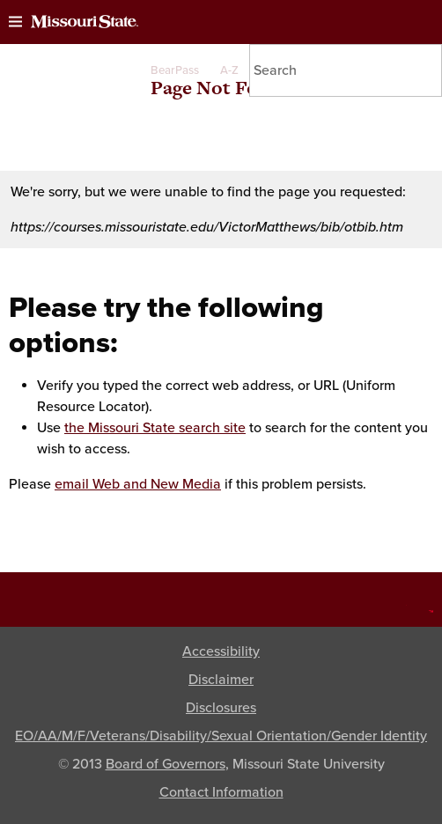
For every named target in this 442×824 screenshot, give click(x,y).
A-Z (229, 70)
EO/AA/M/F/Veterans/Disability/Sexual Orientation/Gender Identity (221, 736)
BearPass (175, 70)
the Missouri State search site (155, 428)
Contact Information (221, 792)
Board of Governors (165, 764)
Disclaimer (221, 679)
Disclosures (221, 708)
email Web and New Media (138, 484)
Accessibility (221, 651)
